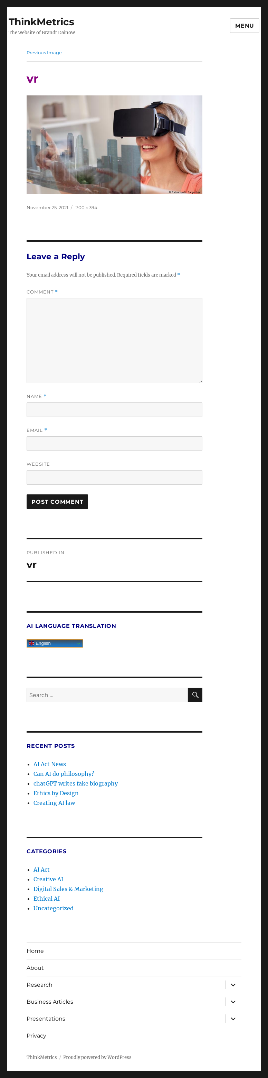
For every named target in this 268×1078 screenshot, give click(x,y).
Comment (42, 292)
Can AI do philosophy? (64, 773)
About (35, 968)
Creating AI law (54, 802)
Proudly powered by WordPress (97, 1057)
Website (38, 464)
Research (39, 985)
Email (37, 430)
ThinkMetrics (41, 22)
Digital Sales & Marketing (68, 888)
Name (37, 396)
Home (35, 951)
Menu (244, 25)
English (39, 643)
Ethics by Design (56, 793)
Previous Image (44, 52)
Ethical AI (47, 898)
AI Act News (50, 764)
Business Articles (50, 1001)
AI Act (42, 869)
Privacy (36, 1035)
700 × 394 (86, 207)
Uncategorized (54, 908)
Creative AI (48, 879)
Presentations (46, 1018)
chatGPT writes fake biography (76, 783)
